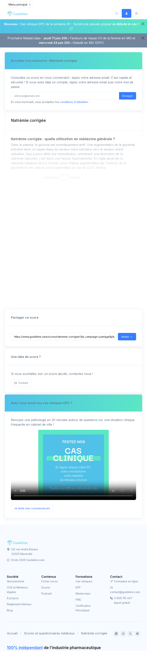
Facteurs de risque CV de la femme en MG (100, 38)
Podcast (46, 593)
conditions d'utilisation (74, 102)
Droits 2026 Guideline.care (26, 560)
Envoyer (127, 95)
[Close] (143, 23)
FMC (78, 599)
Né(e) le (17, 278)
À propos (13, 598)
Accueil (12, 633)
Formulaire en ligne (124, 581)
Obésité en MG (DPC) (88, 43)
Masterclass (83, 593)
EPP (78, 587)
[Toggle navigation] (20, 5)
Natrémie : (52, 177)
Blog (10, 610)
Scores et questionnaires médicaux (49, 633)
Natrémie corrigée (94, 633)
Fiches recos (49, 581)
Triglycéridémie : (48, 210)
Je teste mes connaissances (32, 508)
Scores (45, 587)
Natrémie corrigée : (46, 226)
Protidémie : (51, 204)
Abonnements (15, 581)
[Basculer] (136, 13)
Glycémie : (52, 198)
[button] (116, 13)
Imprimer (127, 292)
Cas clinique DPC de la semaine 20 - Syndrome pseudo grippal (65, 24)
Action (125, 336)
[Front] (18, 13)
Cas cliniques (84, 581)
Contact (21, 382)
